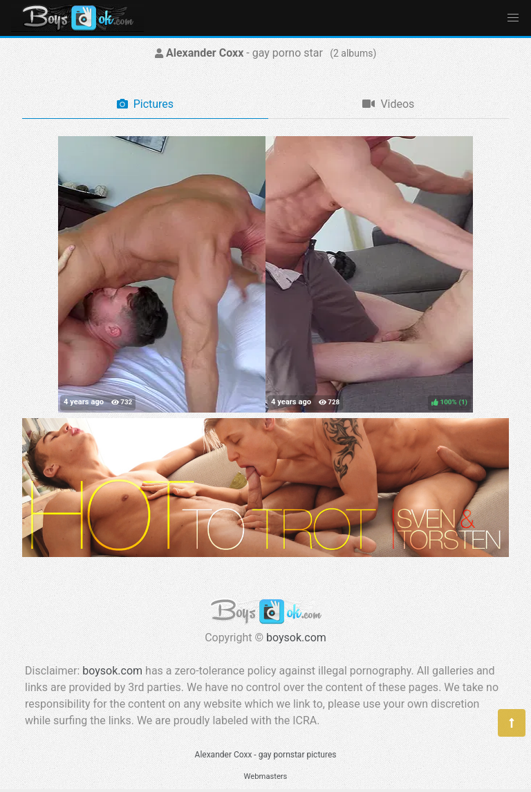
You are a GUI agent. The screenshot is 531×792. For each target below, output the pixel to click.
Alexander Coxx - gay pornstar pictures (266, 755)
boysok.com (296, 637)
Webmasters (266, 776)
